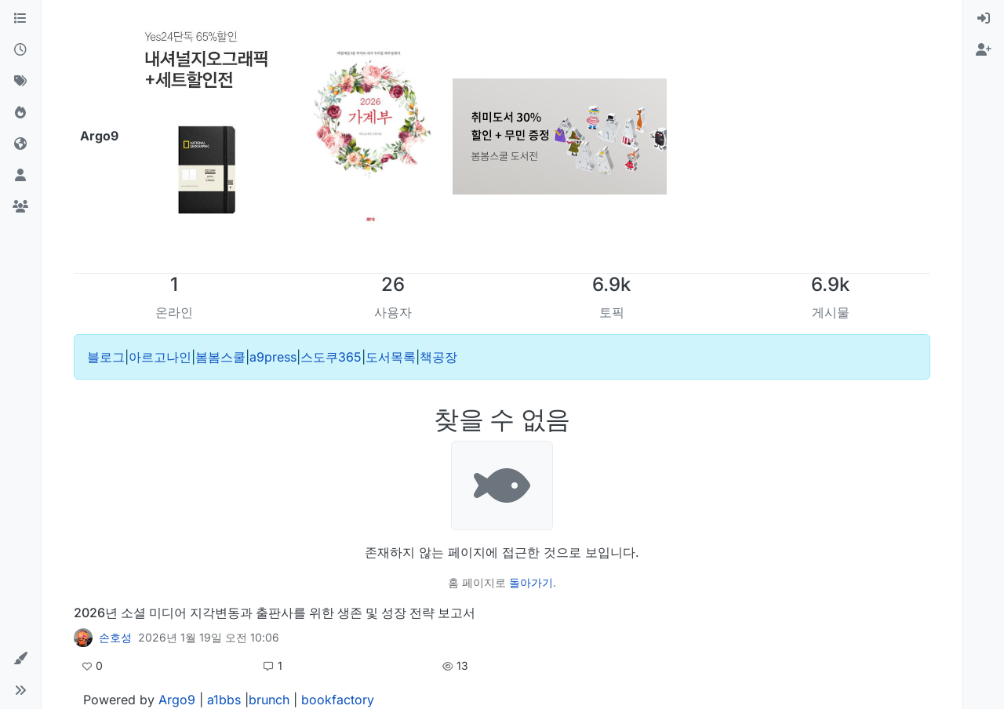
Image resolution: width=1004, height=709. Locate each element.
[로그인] (983, 18)
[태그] (20, 81)
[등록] (983, 50)
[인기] (20, 112)
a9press (272, 357)
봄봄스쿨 (220, 357)
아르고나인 (160, 357)
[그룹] (20, 207)
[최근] (20, 50)
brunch (269, 699)
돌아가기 (531, 582)
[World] (20, 144)
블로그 (106, 357)
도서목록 (391, 357)
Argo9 (176, 699)
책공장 (438, 357)
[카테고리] (20, 18)
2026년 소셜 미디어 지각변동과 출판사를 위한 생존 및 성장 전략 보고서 (274, 612)
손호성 (115, 637)
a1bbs (224, 699)
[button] (20, 658)
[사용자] (20, 175)
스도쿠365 (331, 357)
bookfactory (337, 699)
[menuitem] (983, 18)
